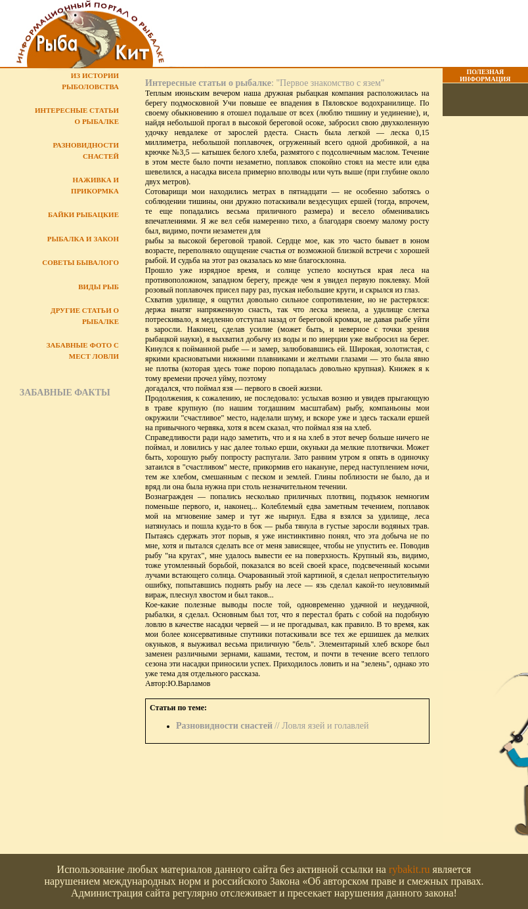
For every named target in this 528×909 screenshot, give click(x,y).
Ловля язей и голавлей (325, 726)
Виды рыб (98, 287)
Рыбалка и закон (83, 239)
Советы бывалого (80, 262)
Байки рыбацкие (83, 214)
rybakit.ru (409, 869)
